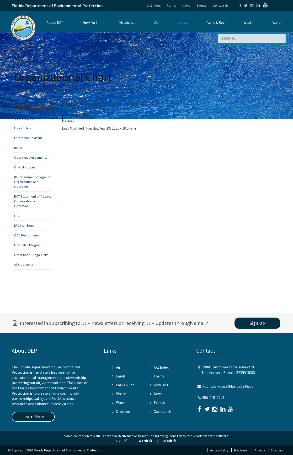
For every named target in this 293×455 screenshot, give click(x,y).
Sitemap (277, 450)
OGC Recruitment (26, 235)
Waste (248, 22)
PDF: (121, 441)
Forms (171, 5)
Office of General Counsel (53, 89)
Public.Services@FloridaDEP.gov (227, 386)
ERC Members (24, 225)
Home (18, 89)
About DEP (55, 22)
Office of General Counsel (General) (92, 89)
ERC (17, 216)
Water (277, 22)
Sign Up (257, 323)
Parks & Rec (215, 22)
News (186, 5)
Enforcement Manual (28, 138)
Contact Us (221, 5)
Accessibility (219, 450)
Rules (18, 148)
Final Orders (23, 128)
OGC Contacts (24, 118)
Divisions (125, 22)
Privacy (260, 450)
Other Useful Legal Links (31, 255)
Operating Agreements (30, 157)
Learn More (33, 416)
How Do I (90, 22)
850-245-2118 (213, 397)
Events (202, 5)
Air (156, 22)
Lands (182, 22)
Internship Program (28, 245)
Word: (145, 441)
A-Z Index (153, 5)
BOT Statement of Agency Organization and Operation (32, 201)
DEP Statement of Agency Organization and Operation (32, 182)
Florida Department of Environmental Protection (57, 5)
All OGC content (25, 264)
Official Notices (25, 167)
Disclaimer (241, 450)
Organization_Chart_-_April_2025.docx (122, 104)
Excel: (169, 441)
